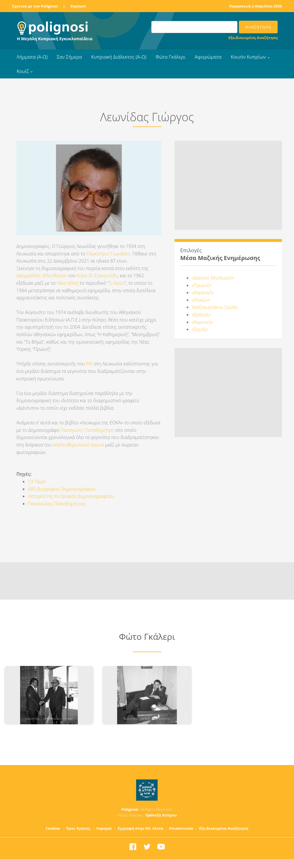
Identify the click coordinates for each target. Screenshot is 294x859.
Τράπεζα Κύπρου (161, 815)
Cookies (53, 828)
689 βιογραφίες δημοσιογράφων (61, 489)
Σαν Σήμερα (69, 57)
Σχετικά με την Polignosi (35, 6)
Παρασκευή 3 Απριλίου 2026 (255, 6)
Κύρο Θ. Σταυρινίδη (97, 275)
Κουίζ (23, 71)
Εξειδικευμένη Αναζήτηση (253, 37)
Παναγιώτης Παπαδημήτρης (57, 503)
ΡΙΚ (89, 364)
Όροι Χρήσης (78, 828)
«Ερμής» (200, 329)
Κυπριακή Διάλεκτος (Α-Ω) (118, 57)
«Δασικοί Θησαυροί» (213, 278)
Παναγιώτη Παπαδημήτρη (87, 430)
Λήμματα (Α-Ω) (32, 57)
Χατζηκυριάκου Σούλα (214, 307)
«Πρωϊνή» (202, 285)
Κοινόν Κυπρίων (248, 57)
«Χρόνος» (201, 314)
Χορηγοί (78, 6)
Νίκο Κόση (67, 283)
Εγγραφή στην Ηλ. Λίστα (140, 828)
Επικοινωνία (181, 828)
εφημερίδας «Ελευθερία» (42, 275)
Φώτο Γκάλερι (170, 57)
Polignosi (129, 809)
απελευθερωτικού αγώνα (78, 445)
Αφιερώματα (208, 57)
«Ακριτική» (202, 322)
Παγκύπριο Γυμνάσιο (108, 254)
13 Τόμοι (37, 481)
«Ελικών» (201, 300)
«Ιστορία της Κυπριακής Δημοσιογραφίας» (71, 496)
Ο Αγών (117, 283)
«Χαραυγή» (203, 292)
